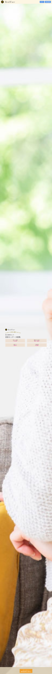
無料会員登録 (48, 1)
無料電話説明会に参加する (26, 670)
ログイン (42, 1)
